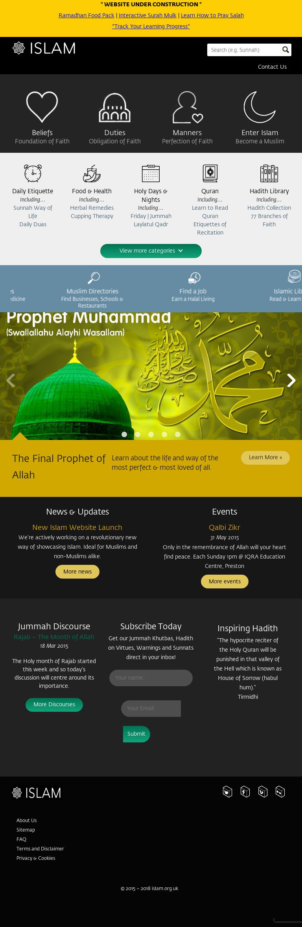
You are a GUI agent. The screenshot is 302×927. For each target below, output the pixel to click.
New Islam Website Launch (77, 528)
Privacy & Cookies (36, 859)
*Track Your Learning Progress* (151, 26)
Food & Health (92, 192)
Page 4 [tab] (164, 435)
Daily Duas (32, 225)
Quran (210, 192)
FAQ (21, 840)
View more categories (151, 252)
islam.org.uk (165, 889)
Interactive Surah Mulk (148, 15)
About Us (27, 821)
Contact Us (272, 67)
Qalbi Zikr (224, 528)
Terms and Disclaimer (40, 850)
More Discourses (54, 705)
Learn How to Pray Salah (212, 15)
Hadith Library (269, 192)
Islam (52, 52)
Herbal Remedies (92, 208)
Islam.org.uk (49, 797)
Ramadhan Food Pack (86, 15)
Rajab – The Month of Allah (54, 638)
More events (225, 582)
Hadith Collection (269, 208)
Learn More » (265, 458)
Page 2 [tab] (137, 435)
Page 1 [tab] (124, 435)
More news (77, 572)
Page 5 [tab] (177, 435)
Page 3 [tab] (151, 435)
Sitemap (26, 831)
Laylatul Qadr (151, 225)
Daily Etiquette (32, 192)
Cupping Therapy (92, 217)
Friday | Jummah (151, 217)
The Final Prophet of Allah (58, 468)
